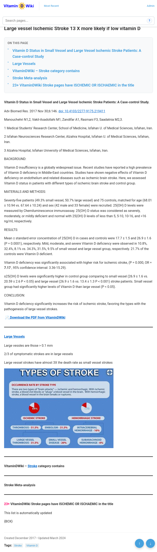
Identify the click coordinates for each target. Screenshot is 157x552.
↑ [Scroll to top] (139, 543)
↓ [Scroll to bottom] (150, 543)
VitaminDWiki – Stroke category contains (46, 71)
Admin (151, 5)
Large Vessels (24, 63)
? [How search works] (149, 20)
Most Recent (51, 5)
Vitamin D (32, 545)
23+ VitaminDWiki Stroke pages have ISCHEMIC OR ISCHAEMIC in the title (73, 85)
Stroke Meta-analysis (29, 78)
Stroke (32, 466)
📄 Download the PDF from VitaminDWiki (35, 317)
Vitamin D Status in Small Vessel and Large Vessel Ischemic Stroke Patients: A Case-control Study (76, 53)
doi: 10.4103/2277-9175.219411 (81, 111)
